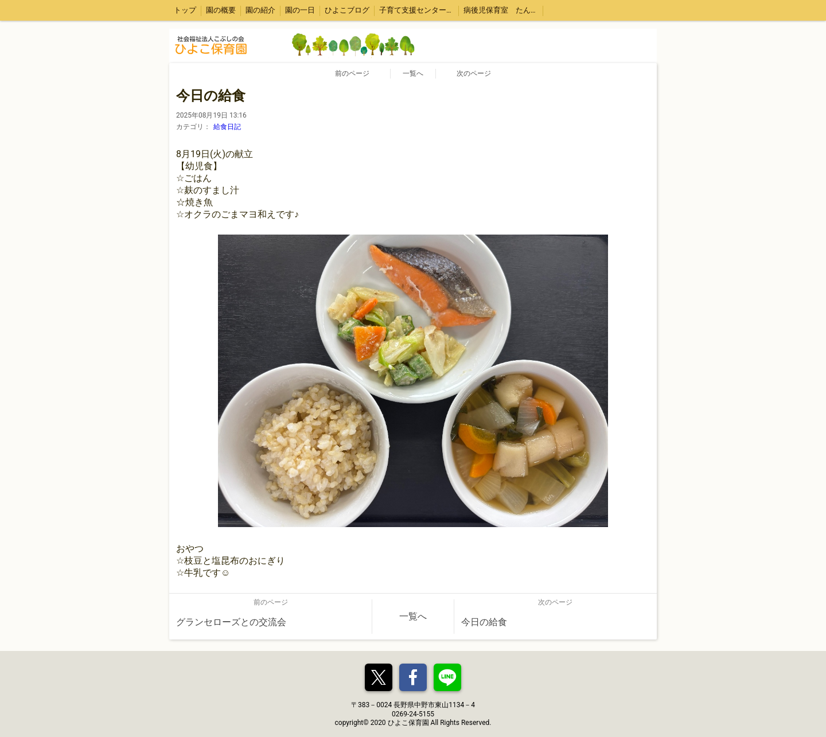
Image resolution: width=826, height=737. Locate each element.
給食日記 (227, 127)
